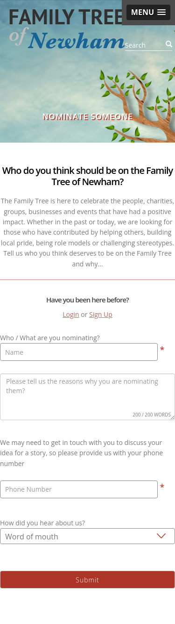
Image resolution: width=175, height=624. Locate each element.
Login (71, 314)
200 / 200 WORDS (152, 414)
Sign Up (100, 314)
